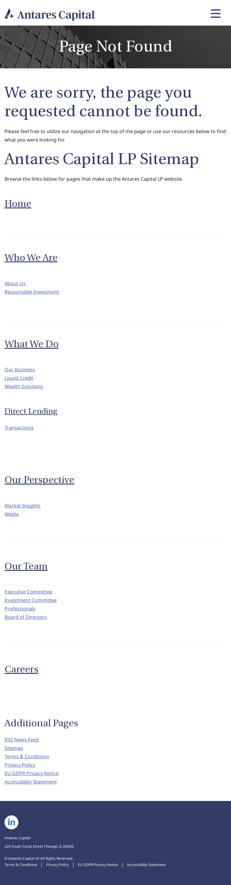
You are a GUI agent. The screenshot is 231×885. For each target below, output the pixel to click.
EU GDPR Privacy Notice (32, 773)
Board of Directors (26, 617)
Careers (21, 669)
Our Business (20, 369)
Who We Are (31, 257)
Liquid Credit (19, 378)
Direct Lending (31, 411)
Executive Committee (28, 591)
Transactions (19, 427)
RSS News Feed (22, 739)
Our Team (26, 566)
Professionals (20, 608)
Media (12, 514)
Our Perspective (39, 480)
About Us (15, 283)
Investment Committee (31, 600)
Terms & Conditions (27, 756)
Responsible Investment (32, 291)
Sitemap (14, 748)
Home (18, 203)
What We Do (32, 344)
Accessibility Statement (31, 781)
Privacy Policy (20, 765)
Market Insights (23, 505)
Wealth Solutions (24, 386)
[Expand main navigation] (214, 13)
